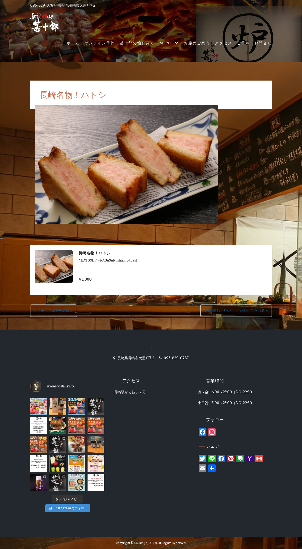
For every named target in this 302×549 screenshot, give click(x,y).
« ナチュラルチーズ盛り (53, 310)
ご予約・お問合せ (254, 43)
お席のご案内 (197, 43)
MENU (166, 43)
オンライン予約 (100, 43)
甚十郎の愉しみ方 (137, 43)
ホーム (73, 43)
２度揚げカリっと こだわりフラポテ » (236, 310)
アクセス (223, 43)
